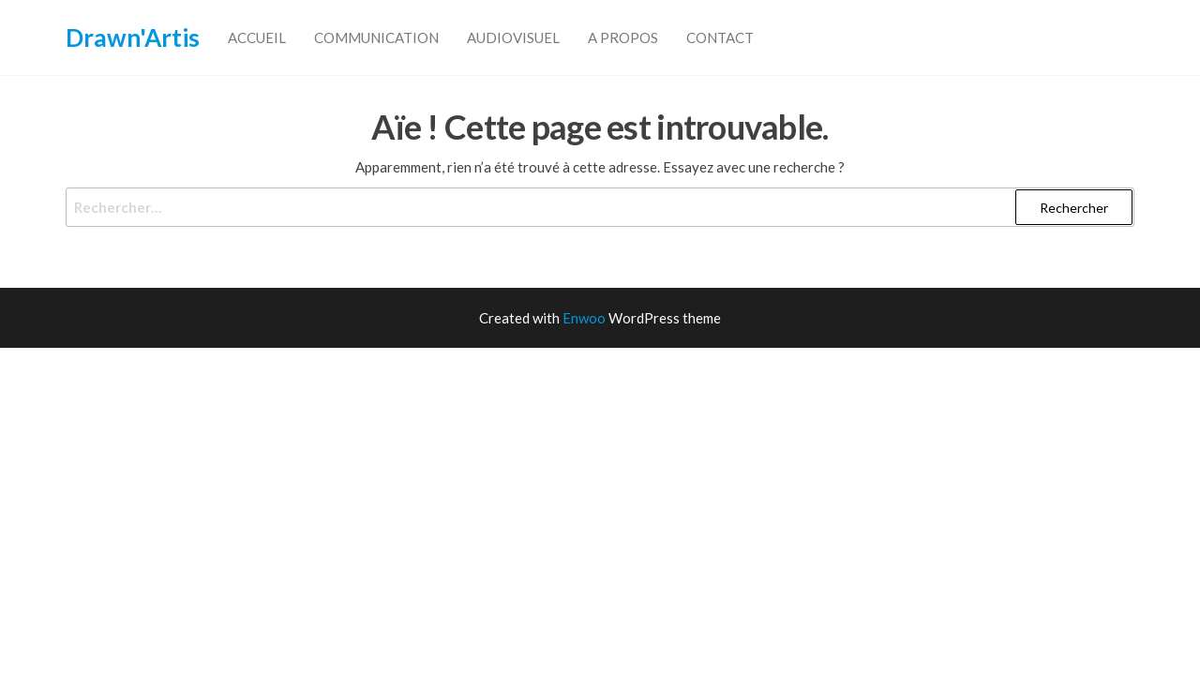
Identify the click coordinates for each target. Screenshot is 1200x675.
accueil (257, 37)
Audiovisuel (513, 37)
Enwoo (584, 317)
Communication (376, 37)
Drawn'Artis (133, 37)
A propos (623, 37)
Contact (720, 37)
